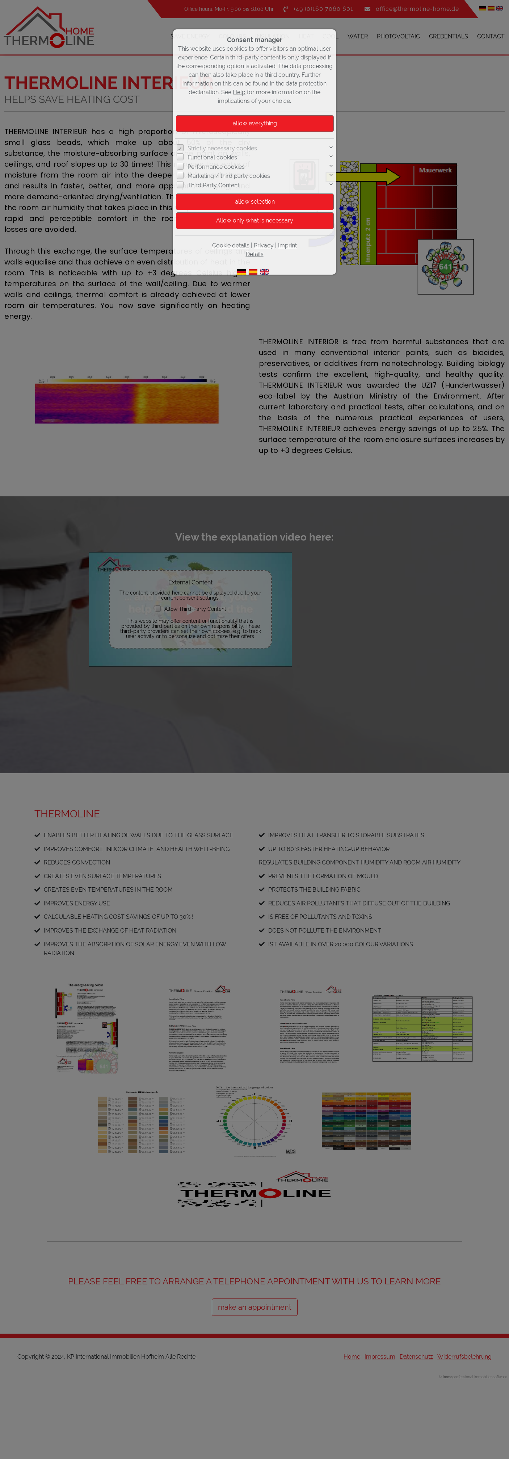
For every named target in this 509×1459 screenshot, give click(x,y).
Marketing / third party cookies (229, 175)
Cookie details (230, 245)
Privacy (264, 245)
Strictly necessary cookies (222, 148)
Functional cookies (212, 157)
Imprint (287, 245)
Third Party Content (213, 185)
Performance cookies (216, 166)
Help (239, 92)
